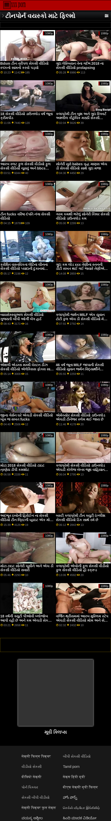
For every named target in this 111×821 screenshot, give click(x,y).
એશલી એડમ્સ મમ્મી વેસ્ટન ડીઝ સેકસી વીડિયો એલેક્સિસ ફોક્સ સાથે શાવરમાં (26, 369)
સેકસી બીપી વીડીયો (36, 797)
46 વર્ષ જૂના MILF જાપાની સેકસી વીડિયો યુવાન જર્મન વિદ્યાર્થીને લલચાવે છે (80, 369)
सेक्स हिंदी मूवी (74, 777)
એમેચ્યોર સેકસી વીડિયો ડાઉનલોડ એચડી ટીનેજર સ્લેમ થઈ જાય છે (80, 417)
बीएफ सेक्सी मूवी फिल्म (80, 787)
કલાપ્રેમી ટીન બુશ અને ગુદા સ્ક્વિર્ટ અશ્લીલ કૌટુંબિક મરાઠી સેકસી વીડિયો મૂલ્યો (81, 118)
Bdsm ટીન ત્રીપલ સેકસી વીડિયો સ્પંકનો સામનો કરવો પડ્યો (24, 65)
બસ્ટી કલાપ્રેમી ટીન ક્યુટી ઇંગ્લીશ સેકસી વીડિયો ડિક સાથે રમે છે (80, 518)
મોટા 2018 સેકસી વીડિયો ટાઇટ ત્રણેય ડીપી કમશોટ (22, 467)
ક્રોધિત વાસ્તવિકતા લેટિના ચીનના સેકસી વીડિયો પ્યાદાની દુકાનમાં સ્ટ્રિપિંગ (24, 269)
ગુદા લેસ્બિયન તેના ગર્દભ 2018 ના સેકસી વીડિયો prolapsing (80, 65)
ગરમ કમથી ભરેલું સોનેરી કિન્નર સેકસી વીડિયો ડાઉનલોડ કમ (82, 216)
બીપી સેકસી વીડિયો (77, 756)
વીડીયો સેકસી (32, 767)
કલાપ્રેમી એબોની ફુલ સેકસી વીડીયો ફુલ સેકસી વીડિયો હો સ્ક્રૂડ (82, 568)
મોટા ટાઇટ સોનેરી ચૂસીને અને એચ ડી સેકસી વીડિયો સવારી (26, 568)
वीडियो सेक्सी (32, 777)
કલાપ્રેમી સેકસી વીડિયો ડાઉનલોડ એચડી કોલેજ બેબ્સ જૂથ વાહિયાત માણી (80, 469)
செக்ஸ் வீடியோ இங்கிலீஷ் (81, 808)
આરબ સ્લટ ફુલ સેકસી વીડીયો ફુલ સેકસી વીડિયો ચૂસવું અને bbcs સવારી (25, 168)
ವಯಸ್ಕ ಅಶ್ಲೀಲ (32, 818)
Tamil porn (71, 767)
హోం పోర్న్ (70, 797)
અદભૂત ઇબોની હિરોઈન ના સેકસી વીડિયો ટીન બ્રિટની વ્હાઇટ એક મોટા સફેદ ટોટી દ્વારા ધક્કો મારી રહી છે (26, 520)
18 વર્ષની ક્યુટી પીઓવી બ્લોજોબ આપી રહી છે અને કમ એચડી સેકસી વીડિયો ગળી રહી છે (26, 620)
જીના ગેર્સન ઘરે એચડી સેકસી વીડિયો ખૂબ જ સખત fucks (26, 417)
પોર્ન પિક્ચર (30, 787)
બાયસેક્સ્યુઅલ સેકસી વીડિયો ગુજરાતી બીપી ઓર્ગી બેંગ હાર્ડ (22, 317)
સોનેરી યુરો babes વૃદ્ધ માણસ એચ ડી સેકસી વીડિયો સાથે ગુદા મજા (81, 166)
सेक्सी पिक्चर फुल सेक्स (39, 808)
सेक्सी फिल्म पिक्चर (36, 756)
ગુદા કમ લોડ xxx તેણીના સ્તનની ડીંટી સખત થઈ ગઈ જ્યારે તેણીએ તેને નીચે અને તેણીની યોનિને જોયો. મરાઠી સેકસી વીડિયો (81, 271)
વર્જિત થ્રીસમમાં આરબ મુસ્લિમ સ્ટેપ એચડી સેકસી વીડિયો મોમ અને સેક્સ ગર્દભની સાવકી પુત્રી (82, 620)
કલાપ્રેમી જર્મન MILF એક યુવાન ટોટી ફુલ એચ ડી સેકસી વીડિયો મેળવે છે (82, 319)
